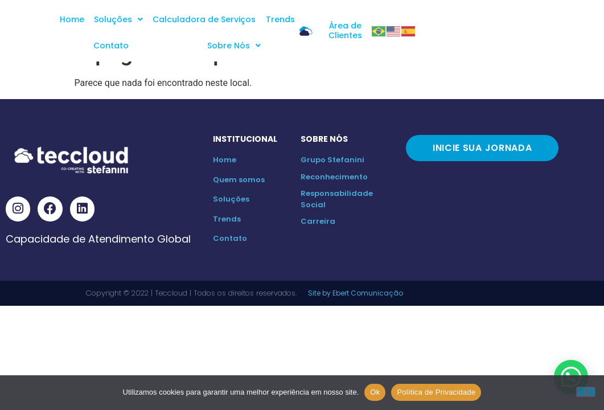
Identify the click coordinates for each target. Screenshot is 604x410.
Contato (339, 19)
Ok (375, 392)
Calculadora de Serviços (222, 19)
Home (92, 19)
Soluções (137, 19)
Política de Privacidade (436, 392)
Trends (298, 19)
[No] (585, 392)
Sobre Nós (393, 19)
